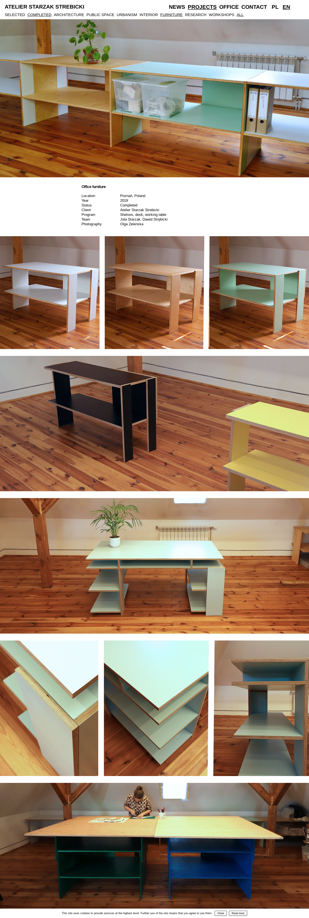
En (286, 6)
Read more (238, 913)
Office (229, 6)
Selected (15, 15)
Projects (202, 6)
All (240, 15)
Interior (148, 15)
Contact (254, 6)
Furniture (171, 15)
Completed (39, 15)
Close (220, 913)
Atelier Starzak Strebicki (44, 6)
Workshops (221, 15)
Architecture (69, 15)
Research (195, 15)
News (177, 6)
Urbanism (127, 15)
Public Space (100, 15)
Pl (275, 6)
